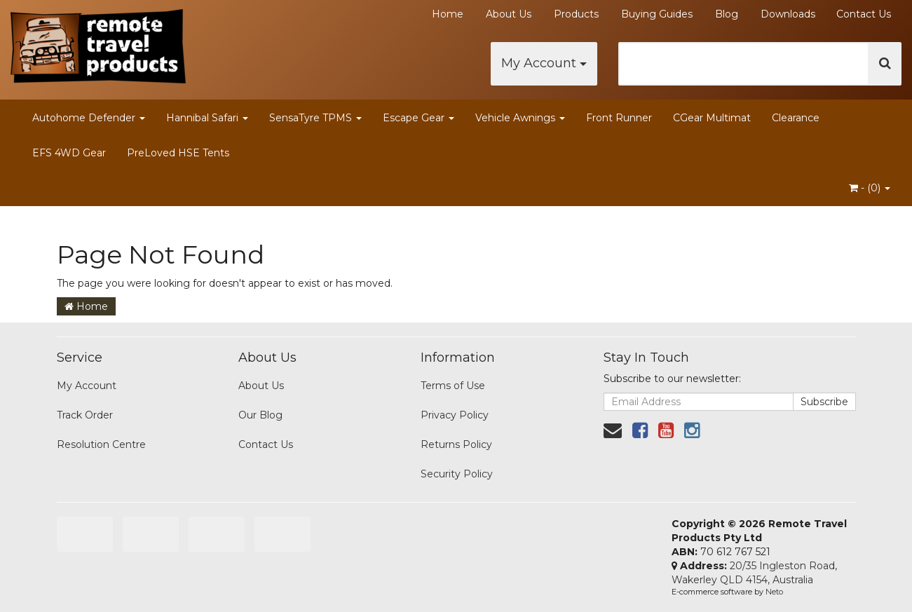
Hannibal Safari (207, 117)
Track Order (85, 415)
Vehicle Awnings (520, 117)
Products (576, 14)
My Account (544, 63)
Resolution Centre (101, 444)
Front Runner (619, 117)
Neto (774, 592)
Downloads (788, 14)
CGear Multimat (712, 117)
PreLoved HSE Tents (178, 153)
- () (869, 188)
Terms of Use (453, 385)
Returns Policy (456, 444)
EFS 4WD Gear (69, 153)
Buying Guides (657, 14)
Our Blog (260, 415)
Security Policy (457, 474)
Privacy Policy (455, 415)
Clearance (795, 117)
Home (447, 14)
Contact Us (863, 14)
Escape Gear (418, 117)
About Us (508, 14)
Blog (726, 14)
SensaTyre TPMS (315, 117)
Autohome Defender (88, 117)
